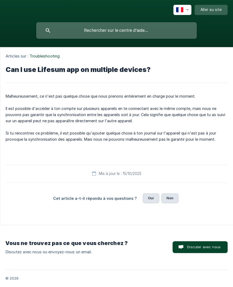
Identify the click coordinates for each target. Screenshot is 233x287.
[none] (182, 10)
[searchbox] (116, 30)
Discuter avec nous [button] (204, 247)
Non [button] (169, 198)
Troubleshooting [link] (45, 56)
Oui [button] (151, 198)
